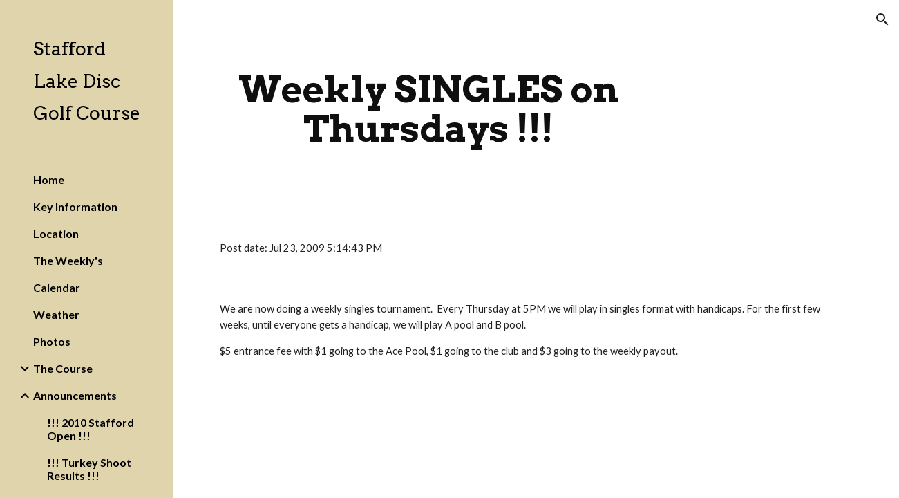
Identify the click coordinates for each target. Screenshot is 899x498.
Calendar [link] (56, 287)
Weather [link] (56, 314)
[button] (882, 19)
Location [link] (56, 233)
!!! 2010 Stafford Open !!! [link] (90, 429)
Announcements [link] (75, 395)
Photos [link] (51, 341)
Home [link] (48, 179)
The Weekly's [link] (68, 260)
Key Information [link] (75, 206)
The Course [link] (63, 368)
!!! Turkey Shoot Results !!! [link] (89, 469)
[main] (428, 109)
